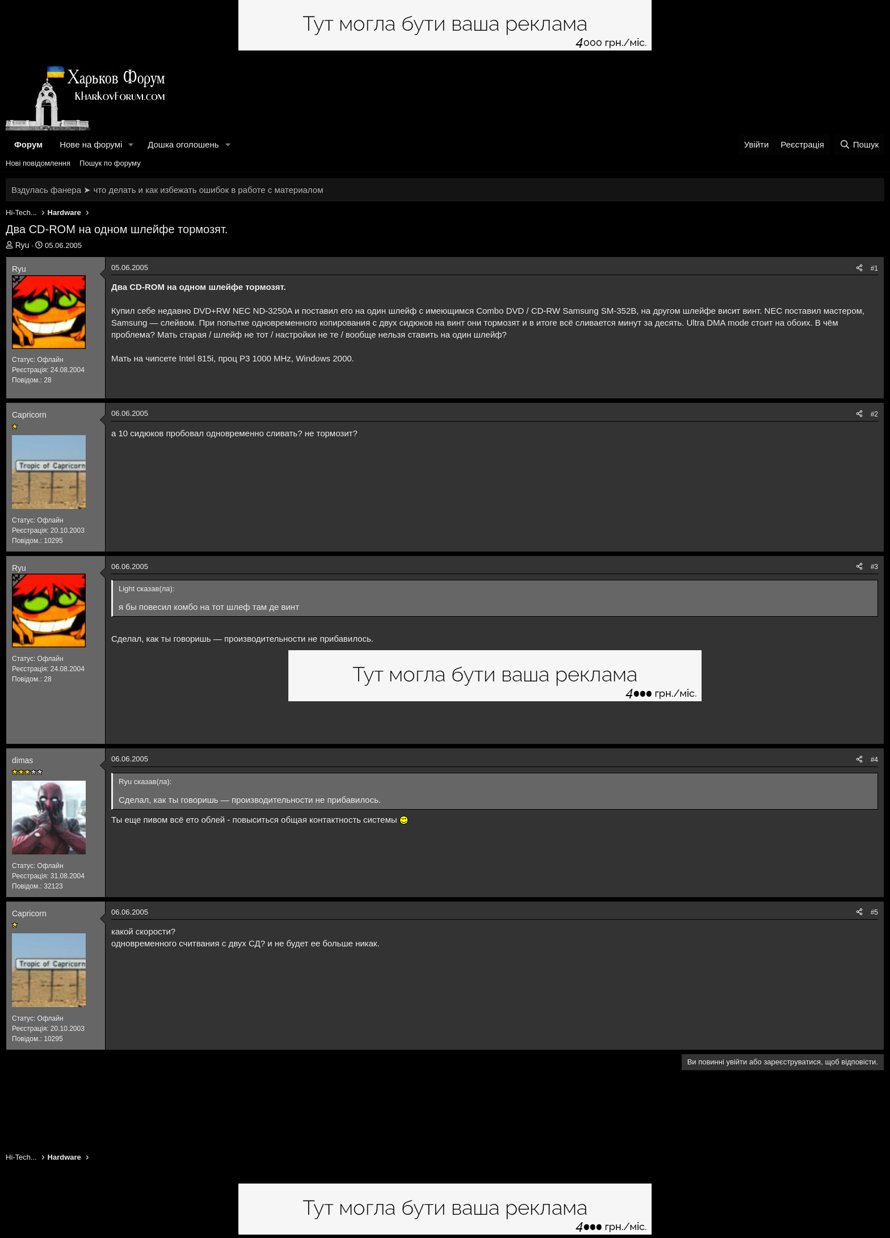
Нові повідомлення (38, 163)
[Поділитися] (859, 268)
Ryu (22, 245)
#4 (874, 760)
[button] (131, 144)
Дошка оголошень (183, 144)
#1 (874, 268)
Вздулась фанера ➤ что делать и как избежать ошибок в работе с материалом (167, 190)
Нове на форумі (91, 144)
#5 (874, 912)
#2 (874, 414)
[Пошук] (859, 144)
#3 (874, 567)
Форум (28, 144)
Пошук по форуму (110, 163)
